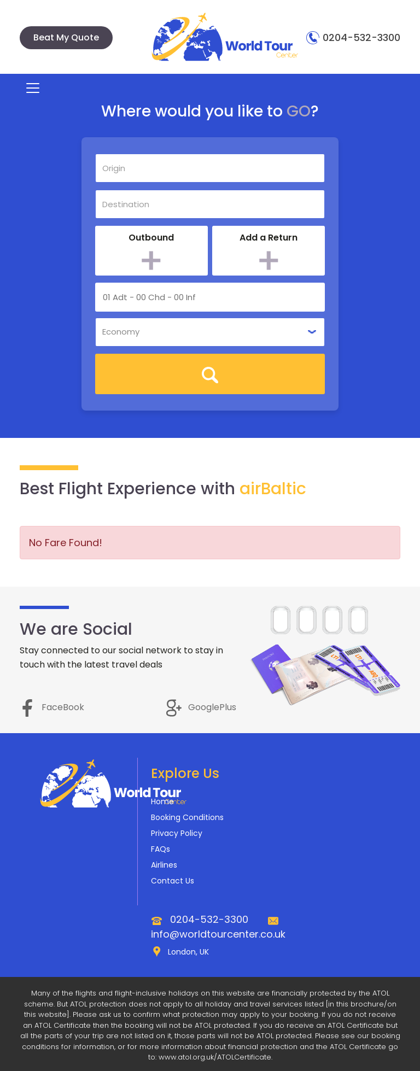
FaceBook (52, 707)
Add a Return (269, 237)
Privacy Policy (176, 833)
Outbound (151, 237)
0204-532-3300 (353, 37)
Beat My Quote (66, 37)
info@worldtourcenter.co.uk (218, 934)
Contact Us (172, 880)
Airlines (164, 864)
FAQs (160, 849)
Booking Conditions (187, 817)
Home (162, 801)
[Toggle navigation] (28, 88)
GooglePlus (201, 707)
